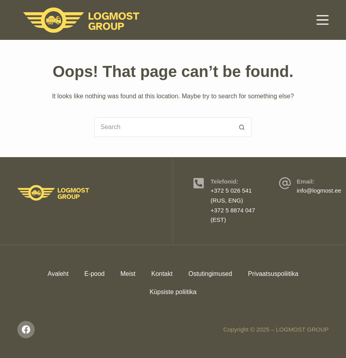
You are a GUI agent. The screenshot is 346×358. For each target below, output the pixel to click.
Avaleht (58, 273)
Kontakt (162, 273)
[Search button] (242, 127)
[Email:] (285, 183)
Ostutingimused (210, 273)
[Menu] (322, 20)
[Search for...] (163, 127)
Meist (127, 273)
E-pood (94, 273)
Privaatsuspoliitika (273, 273)
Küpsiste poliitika (172, 292)
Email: (305, 181)
